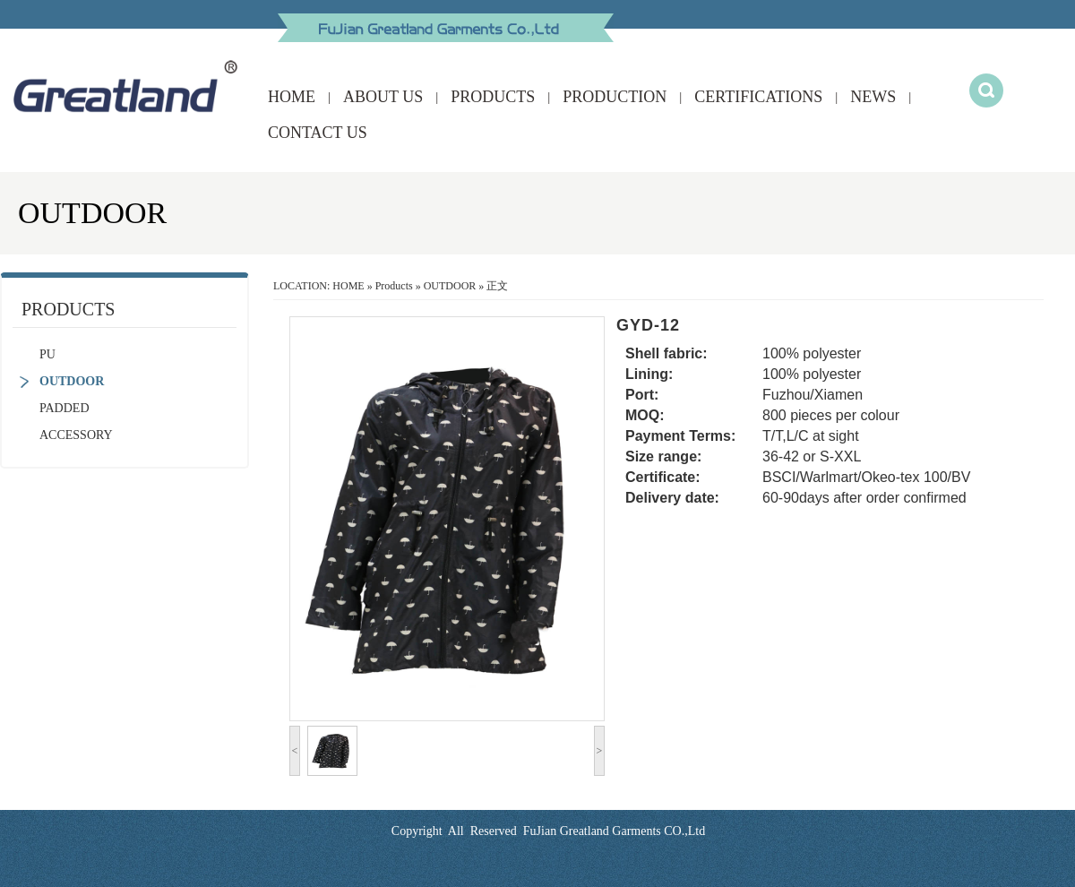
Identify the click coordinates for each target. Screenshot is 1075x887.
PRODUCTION (614, 97)
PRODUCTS (493, 97)
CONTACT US (317, 133)
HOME (291, 97)
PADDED (64, 408)
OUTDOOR (71, 381)
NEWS (873, 97)
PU (47, 354)
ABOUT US (383, 97)
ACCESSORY (76, 435)
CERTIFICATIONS (758, 97)
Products (394, 286)
